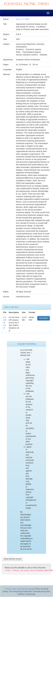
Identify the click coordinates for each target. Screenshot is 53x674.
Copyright (31, 589)
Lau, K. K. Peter (22, 19)
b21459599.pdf (4, 322)
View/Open (43, 318)
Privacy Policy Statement (15, 589)
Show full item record (12, 559)
